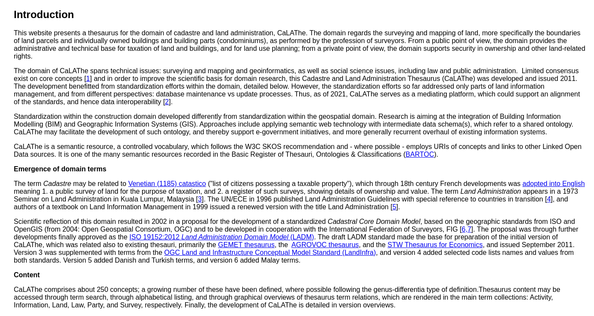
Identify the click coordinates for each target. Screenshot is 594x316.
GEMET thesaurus (246, 244)
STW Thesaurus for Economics (435, 244)
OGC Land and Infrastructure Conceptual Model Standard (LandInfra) (270, 252)
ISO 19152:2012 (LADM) (222, 237)
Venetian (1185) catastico (167, 183)
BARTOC (419, 154)
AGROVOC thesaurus (325, 244)
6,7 (466, 229)
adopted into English (554, 183)
